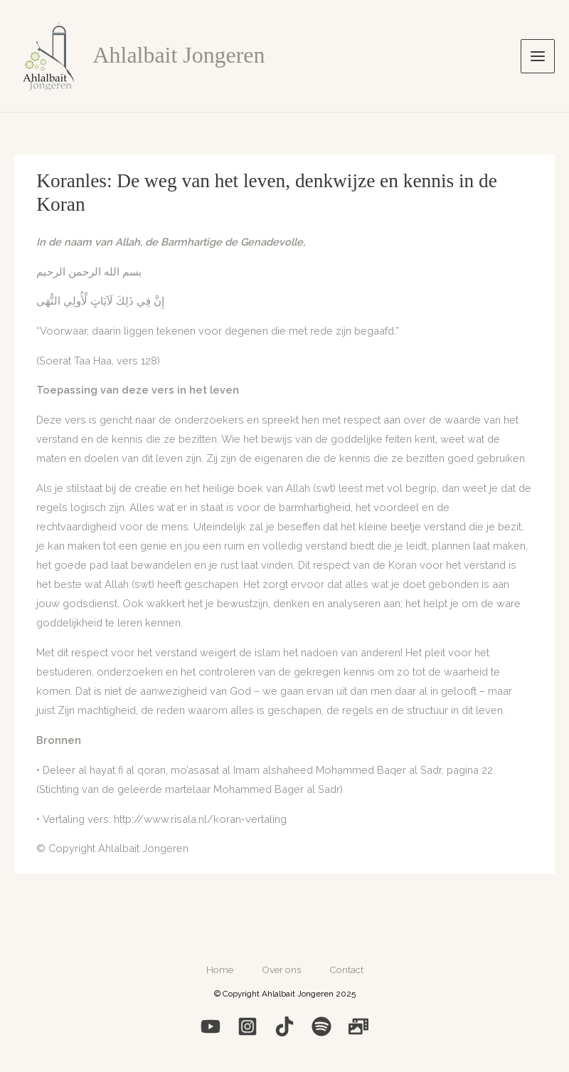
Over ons (281, 969)
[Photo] (358, 1026)
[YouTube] (210, 1026)
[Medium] (284, 1026)
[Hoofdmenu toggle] (538, 56)
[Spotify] (321, 1026)
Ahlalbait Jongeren (179, 55)
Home (219, 969)
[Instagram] (247, 1026)
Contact (346, 969)
